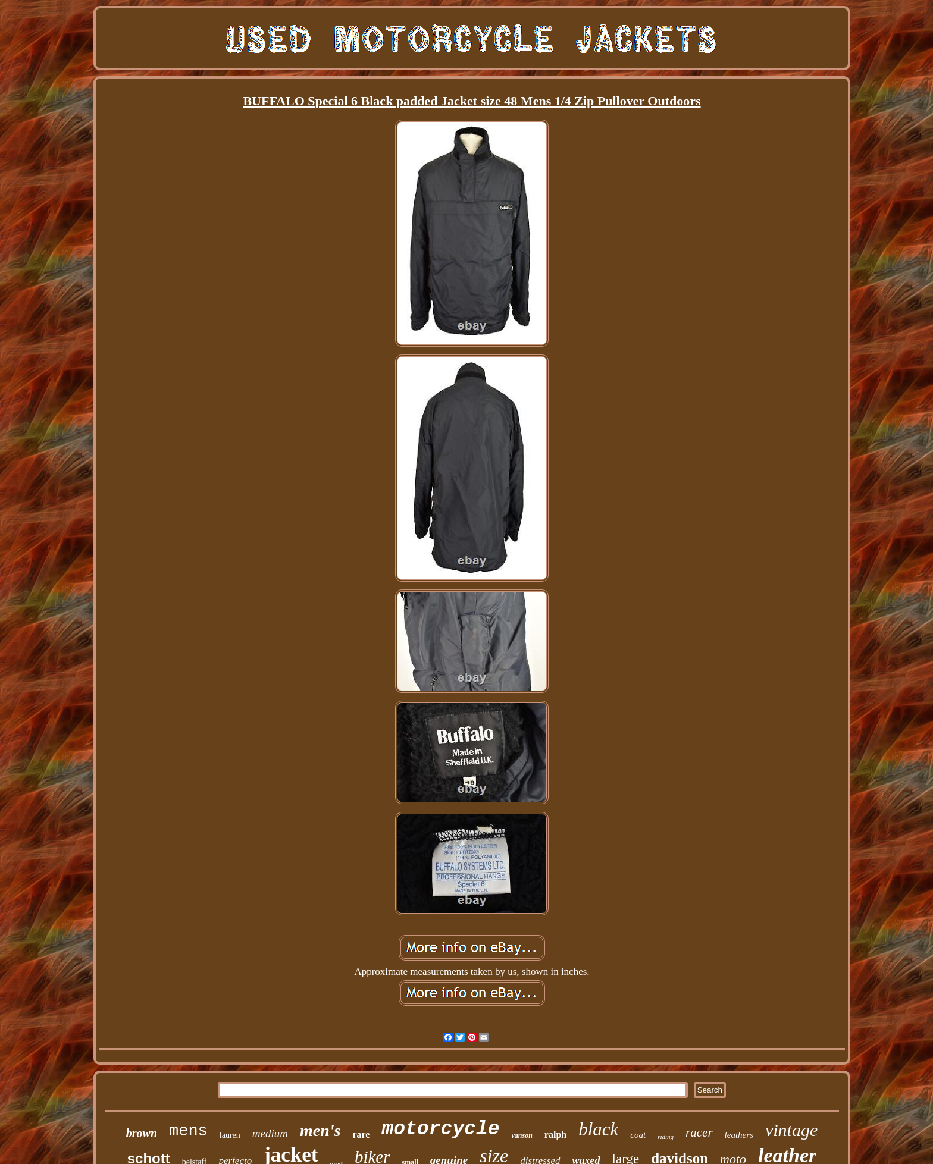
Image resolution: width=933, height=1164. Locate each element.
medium (270, 1133)
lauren (230, 1135)
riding (666, 1136)
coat (638, 1135)
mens (188, 1131)
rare (361, 1135)
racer (699, 1132)
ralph (555, 1135)
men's (320, 1130)
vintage (791, 1130)
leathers (739, 1135)
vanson (522, 1135)
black (598, 1129)
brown (141, 1133)
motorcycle (440, 1129)
